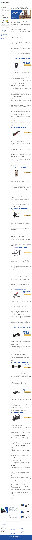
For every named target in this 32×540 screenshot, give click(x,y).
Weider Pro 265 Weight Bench (19, 247)
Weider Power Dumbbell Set (19, 386)
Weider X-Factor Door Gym (18, 167)
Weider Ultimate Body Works (19, 127)
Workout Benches (4, 31)
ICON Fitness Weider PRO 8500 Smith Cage (26, 63)
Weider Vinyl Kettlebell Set (18, 412)
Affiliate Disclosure (20, 536)
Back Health (13, 528)
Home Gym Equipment (5, 30)
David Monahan (11, 517)
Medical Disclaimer (15, 536)
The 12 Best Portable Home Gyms (27, 517)
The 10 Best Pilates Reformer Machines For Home (27, 506)
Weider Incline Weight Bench (19, 289)
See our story (4, 12)
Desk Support (13, 526)
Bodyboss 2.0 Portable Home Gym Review (14, 506)
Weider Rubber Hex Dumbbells (19, 362)
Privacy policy (23, 532)
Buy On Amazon (28, 65)
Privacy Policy (10, 536)
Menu (30, 2)
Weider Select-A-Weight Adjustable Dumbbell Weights (26, 332)
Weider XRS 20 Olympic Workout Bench (26, 213)
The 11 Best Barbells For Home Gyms (27, 512)
